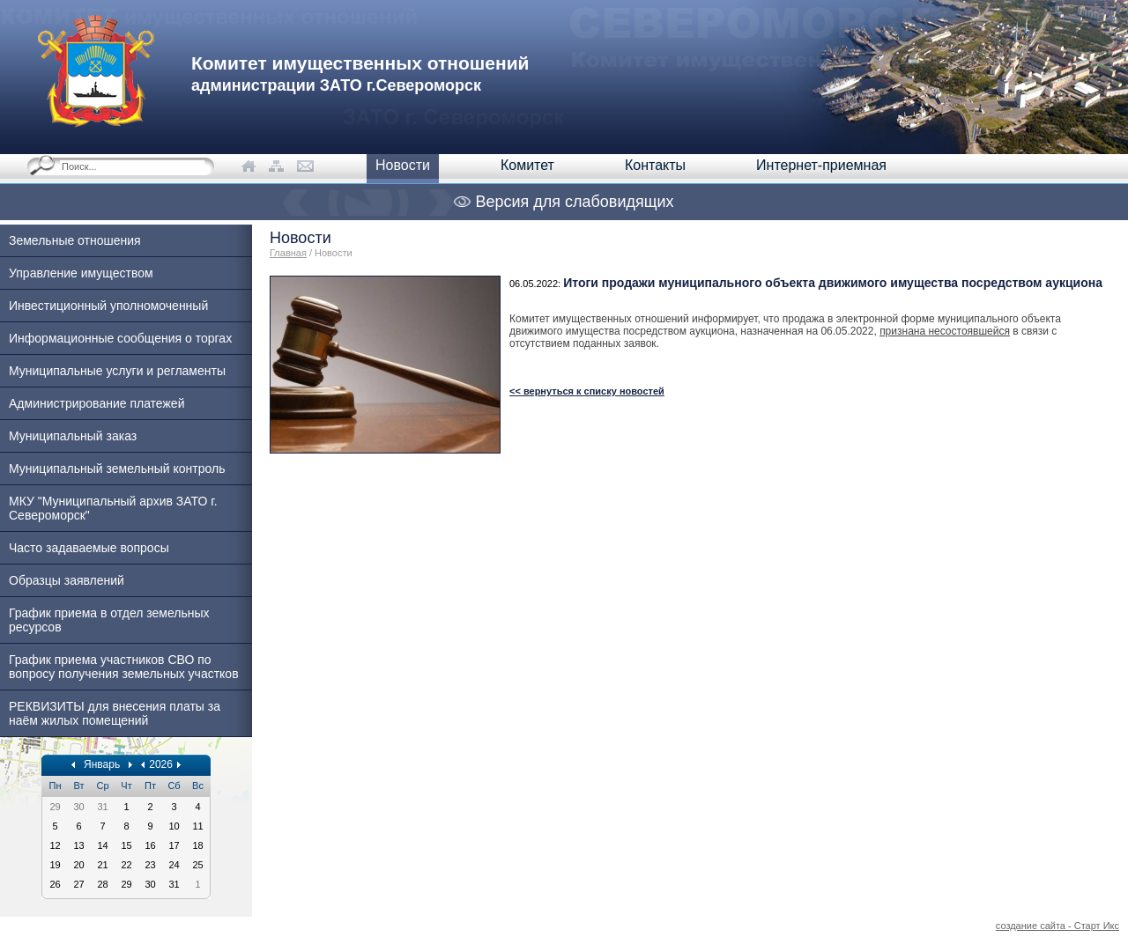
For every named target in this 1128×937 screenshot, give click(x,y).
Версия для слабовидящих (563, 201)
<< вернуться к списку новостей (586, 391)
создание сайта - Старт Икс (1057, 925)
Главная (288, 252)
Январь (102, 764)
